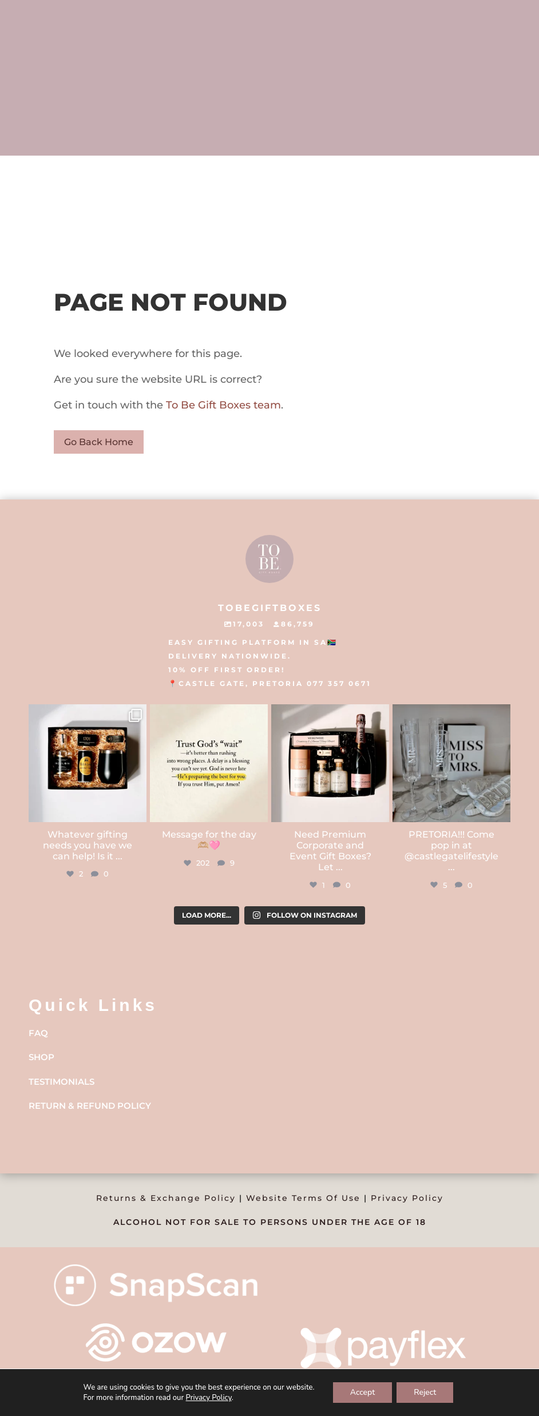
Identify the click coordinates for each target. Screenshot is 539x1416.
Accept (362, 1392)
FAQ (38, 1033)
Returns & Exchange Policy (166, 1198)
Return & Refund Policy (90, 1105)
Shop (41, 1057)
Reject (425, 1392)
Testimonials (61, 1081)
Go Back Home (98, 442)
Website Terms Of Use (303, 1198)
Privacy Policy (407, 1198)
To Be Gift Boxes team (222, 405)
